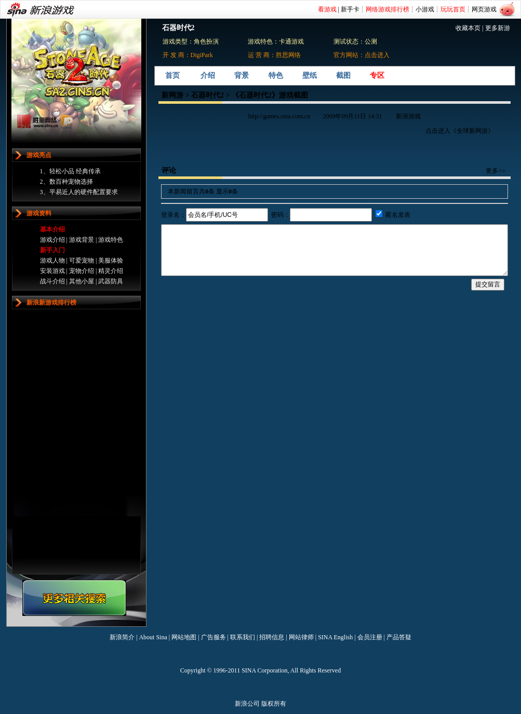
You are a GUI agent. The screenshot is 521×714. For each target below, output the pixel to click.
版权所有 (273, 703)
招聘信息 (271, 637)
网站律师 (301, 637)
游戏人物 (52, 260)
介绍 (208, 75)
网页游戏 (484, 9)
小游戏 (425, 9)
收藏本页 (468, 28)
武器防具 (110, 281)
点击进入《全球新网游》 (459, 130)
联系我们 (242, 637)
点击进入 (377, 55)
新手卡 (350, 9)
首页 (172, 75)
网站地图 (183, 637)
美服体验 (110, 260)
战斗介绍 (52, 281)
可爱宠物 (81, 260)
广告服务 (213, 637)
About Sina (153, 637)
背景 (241, 75)
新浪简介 (122, 637)
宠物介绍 (81, 270)
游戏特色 (110, 239)
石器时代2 (207, 95)
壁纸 (309, 75)
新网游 (172, 95)
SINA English (335, 637)
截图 (343, 75)
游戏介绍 (52, 239)
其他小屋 (81, 281)
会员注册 (369, 637)
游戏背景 (81, 239)
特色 (276, 75)
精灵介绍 (110, 270)
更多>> (495, 170)
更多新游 (497, 28)
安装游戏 (52, 270)
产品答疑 (398, 637)
